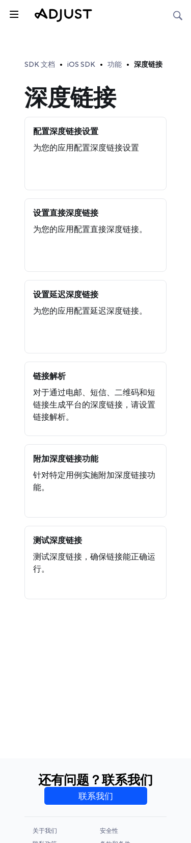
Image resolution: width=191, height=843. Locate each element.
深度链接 (148, 64)
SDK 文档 (39, 64)
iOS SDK (81, 64)
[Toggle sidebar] (13, 13)
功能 (114, 64)
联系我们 (95, 796)
